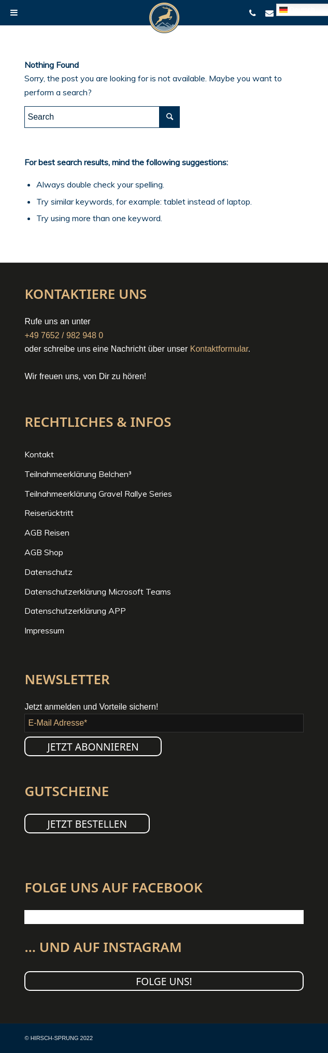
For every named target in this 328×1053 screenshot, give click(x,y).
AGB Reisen (46, 532)
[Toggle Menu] (14, 12)
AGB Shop (43, 552)
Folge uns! (164, 981)
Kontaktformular (219, 348)
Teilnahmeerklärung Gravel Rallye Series (98, 493)
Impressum (44, 630)
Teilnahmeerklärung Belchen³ (78, 474)
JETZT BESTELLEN (87, 824)
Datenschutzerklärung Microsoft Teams (97, 591)
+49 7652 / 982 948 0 (63, 335)
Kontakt (39, 454)
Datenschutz (48, 572)
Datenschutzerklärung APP (75, 610)
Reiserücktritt (49, 513)
